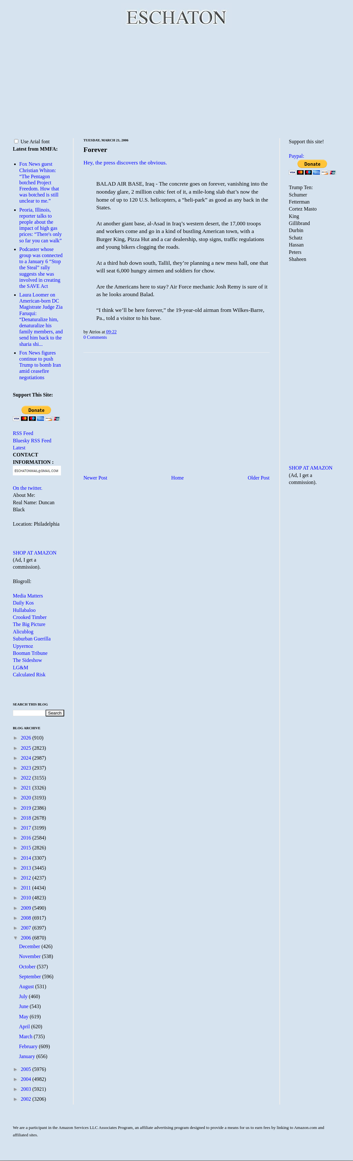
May (24, 1016)
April (25, 1026)
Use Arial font (32, 141)
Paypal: (296, 156)
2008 (26, 918)
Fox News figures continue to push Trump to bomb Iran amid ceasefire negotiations (40, 365)
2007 (26, 928)
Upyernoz (23, 646)
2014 (26, 858)
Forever (95, 150)
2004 (26, 1079)
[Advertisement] (176, 82)
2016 (26, 837)
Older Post (259, 477)
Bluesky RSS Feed (32, 440)
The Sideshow (27, 660)
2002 (26, 1099)
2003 (26, 1089)
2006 (26, 937)
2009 (26, 908)
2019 (26, 808)
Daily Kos (23, 603)
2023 (26, 768)
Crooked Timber (30, 617)
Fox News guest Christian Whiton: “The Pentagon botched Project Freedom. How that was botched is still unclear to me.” (39, 182)
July (24, 996)
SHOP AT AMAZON (34, 552)
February (29, 1046)
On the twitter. (27, 488)
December (30, 946)
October (28, 966)
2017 (26, 828)
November (30, 956)
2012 (26, 878)
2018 (26, 818)
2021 (26, 787)
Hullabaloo (24, 610)
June (24, 1006)
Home (177, 477)
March (26, 1036)
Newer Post (95, 477)
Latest (19, 447)
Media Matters (28, 595)
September (30, 976)
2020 (26, 797)
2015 (26, 847)
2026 (26, 737)
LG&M (20, 667)
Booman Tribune (30, 653)
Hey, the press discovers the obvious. (125, 162)
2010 (26, 897)
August (27, 986)
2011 (26, 887)
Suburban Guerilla (32, 638)
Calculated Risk (29, 674)
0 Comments (95, 337)
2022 (26, 778)
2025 (26, 748)
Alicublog (23, 631)
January (27, 1056)
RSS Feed (23, 433)
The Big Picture (29, 624)
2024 (26, 758)
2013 (26, 868)
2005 (26, 1069)
